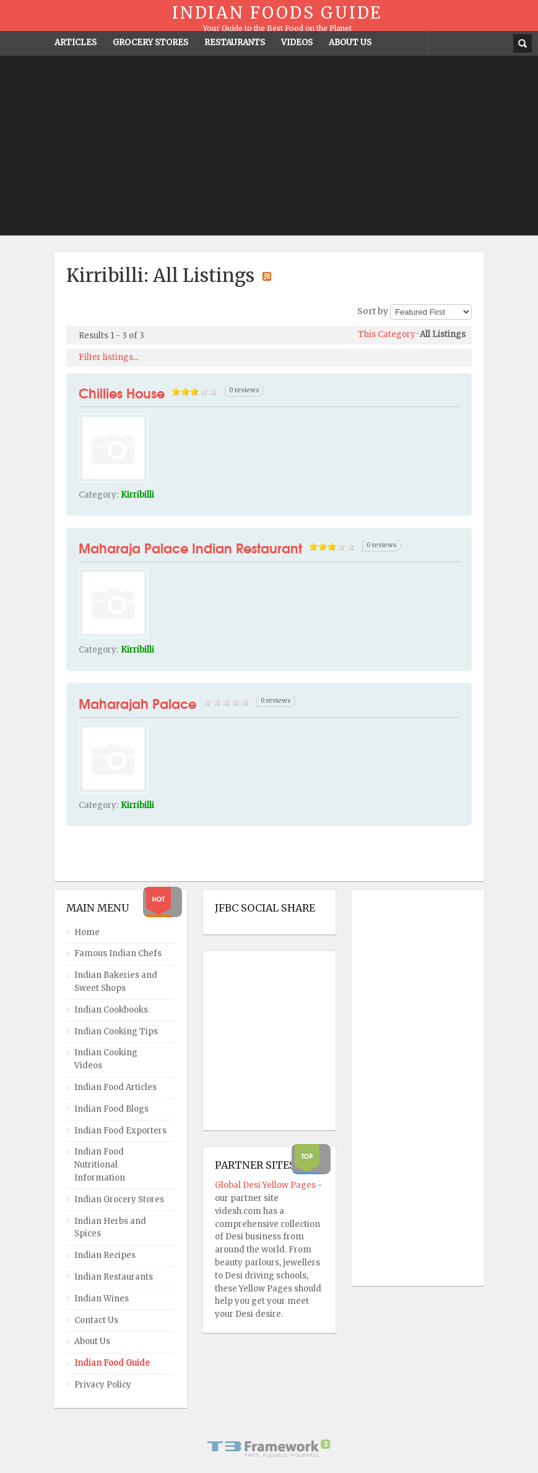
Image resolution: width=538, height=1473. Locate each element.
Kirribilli (137, 495)
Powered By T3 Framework (269, 1448)
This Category (386, 334)
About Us (92, 1341)
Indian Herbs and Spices (110, 1227)
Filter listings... (109, 357)
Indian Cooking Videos (105, 1059)
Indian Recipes (105, 1255)
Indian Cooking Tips (116, 1031)
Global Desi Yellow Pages (266, 1185)
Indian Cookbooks (111, 1010)
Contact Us (96, 1320)
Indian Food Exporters (120, 1130)
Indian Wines (101, 1298)
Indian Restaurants (113, 1277)
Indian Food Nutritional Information (99, 1164)
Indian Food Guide (112, 1363)
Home (87, 932)
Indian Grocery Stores (119, 1199)
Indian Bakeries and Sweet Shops (115, 981)
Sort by (372, 311)
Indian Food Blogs (111, 1109)
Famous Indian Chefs (118, 953)
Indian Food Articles (115, 1087)
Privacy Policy (102, 1384)
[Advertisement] (269, 148)
